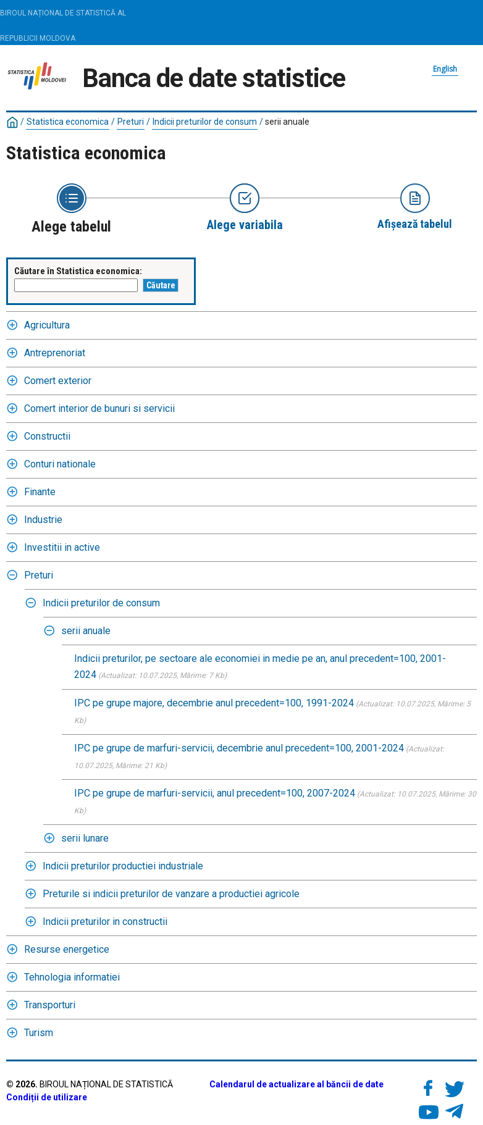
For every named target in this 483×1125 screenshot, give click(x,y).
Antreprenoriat (54, 353)
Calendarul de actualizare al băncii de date (296, 1084)
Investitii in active (62, 547)
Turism (38, 1033)
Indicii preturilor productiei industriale (123, 866)
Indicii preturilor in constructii (105, 921)
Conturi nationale (60, 464)
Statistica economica (68, 122)
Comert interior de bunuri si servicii (99, 408)
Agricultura (47, 325)
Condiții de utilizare (46, 1097)
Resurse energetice (66, 949)
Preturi (130, 122)
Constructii (47, 436)
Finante (40, 492)
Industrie (43, 519)
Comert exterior (57, 381)
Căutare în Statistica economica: (78, 271)
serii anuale (287, 122)
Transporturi (49, 1005)
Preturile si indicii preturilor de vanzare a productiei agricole (171, 894)
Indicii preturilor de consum (205, 122)
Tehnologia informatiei (72, 977)
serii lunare (85, 838)
